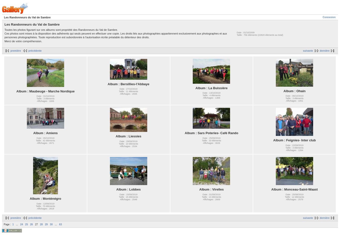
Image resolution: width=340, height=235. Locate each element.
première (15, 50)
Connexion (329, 17)
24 (21, 224)
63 (60, 224)
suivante (308, 50)
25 (26, 224)
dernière (325, 50)
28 (41, 224)
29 (46, 224)
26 (31, 224)
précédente (35, 50)
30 (51, 224)
